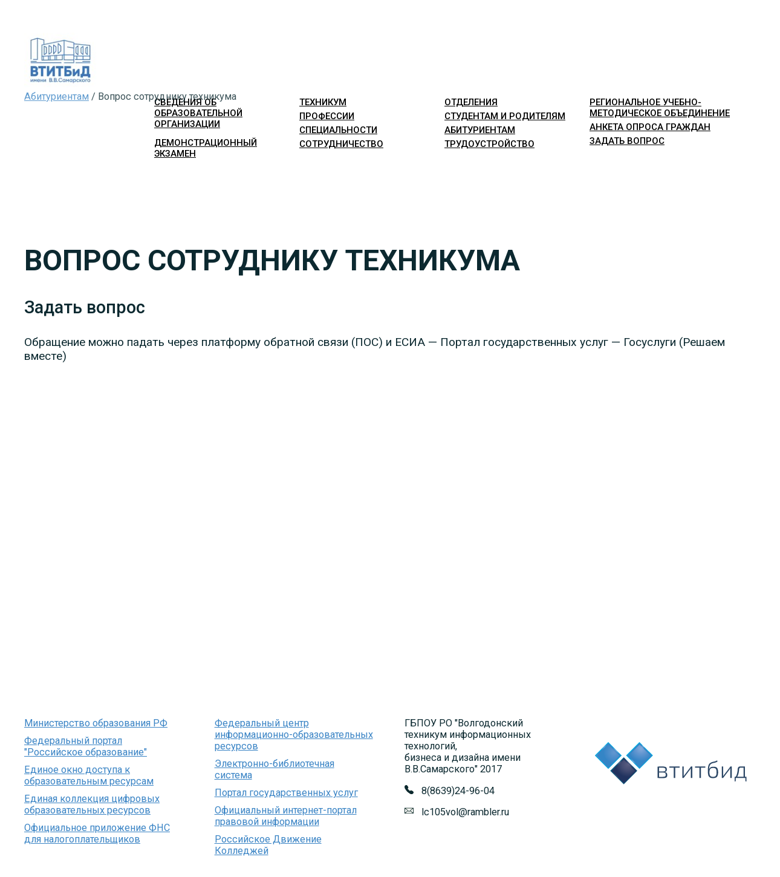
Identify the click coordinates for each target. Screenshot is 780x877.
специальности (338, 130)
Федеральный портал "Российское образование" (85, 746)
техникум (322, 102)
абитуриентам (479, 130)
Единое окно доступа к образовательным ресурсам (89, 775)
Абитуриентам (56, 96)
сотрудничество (341, 144)
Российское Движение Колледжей (268, 844)
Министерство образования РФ (95, 723)
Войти (600, 162)
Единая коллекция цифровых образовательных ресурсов (92, 804)
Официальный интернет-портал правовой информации (286, 815)
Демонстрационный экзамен (205, 148)
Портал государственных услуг (286, 792)
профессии (326, 116)
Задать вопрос (627, 140)
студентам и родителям (504, 116)
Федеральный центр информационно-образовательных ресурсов (294, 734)
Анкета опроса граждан (650, 127)
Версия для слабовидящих (699, 162)
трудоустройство (489, 144)
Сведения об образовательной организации (198, 113)
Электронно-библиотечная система (274, 769)
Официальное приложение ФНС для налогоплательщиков (97, 833)
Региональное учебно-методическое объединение (660, 108)
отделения (471, 102)
